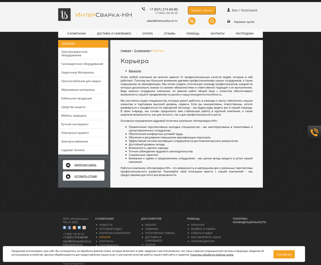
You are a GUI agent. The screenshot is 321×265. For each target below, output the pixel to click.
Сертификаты (109, 245)
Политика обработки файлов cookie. (212, 254)
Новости (105, 225)
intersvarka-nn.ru (73, 244)
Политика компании (114, 233)
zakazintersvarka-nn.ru (159, 21)
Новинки (152, 229)
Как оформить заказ (206, 237)
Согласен (284, 254)
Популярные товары (160, 233)
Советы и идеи (201, 233)
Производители (203, 241)
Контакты (218, 33)
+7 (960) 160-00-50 (166, 13)
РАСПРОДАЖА (245, 33)
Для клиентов (151, 218)
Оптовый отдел (110, 229)
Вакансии (135, 71)
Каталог (68, 44)
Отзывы (169, 33)
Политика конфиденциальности (249, 220)
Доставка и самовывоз (114, 33)
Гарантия (197, 225)
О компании (76, 33)
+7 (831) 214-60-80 (163, 9)
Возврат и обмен (203, 229)
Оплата (147, 33)
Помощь (192, 33)
